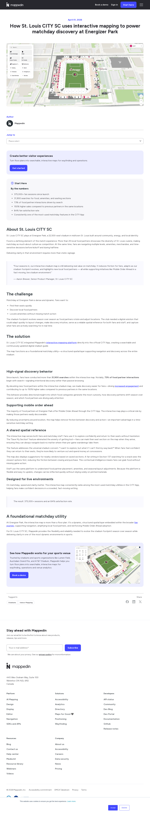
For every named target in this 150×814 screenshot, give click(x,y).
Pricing (58, 768)
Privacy (75, 790)
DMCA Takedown (62, 790)
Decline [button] (124, 808)
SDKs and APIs (13, 724)
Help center (12, 754)
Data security (62, 759)
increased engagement (127, 386)
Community (110, 704)
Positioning (60, 719)
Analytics (60, 704)
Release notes (111, 728)
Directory (60, 709)
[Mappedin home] (14, 5)
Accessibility (61, 699)
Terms (84, 790)
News (58, 764)
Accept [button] (113, 808)
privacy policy (45, 654)
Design (10, 704)
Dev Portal (109, 714)
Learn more (71, 801)
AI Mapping (12, 699)
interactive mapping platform (61, 342)
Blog (8, 744)
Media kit (11, 759)
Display (10, 709)
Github (107, 724)
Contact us (12, 749)
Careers (59, 754)
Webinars (11, 768)
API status (109, 699)
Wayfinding (61, 724)
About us (59, 744)
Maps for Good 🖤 (64, 714)
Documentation (112, 719)
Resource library (14, 764)
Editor (9, 714)
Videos (10, 773)
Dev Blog (108, 709)
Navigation (12, 719)
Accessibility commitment (40, 790)
